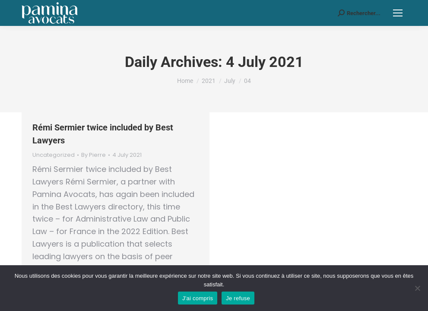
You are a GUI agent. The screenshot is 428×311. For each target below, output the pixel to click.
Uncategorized (53, 155)
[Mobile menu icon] (397, 13)
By (93, 155)
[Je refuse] (417, 288)
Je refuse (238, 298)
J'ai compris (197, 298)
